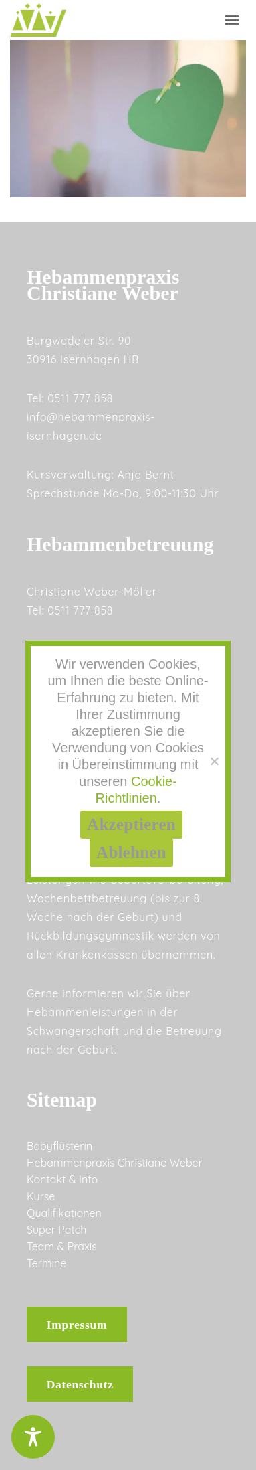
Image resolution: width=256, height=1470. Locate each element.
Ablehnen (131, 852)
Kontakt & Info (62, 1179)
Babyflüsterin (59, 1146)
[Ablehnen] (214, 761)
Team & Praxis (62, 1246)
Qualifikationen (64, 1213)
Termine (46, 1263)
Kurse (41, 1196)
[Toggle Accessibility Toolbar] (33, 1437)
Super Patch (56, 1229)
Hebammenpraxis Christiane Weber (115, 1162)
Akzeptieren (131, 824)
